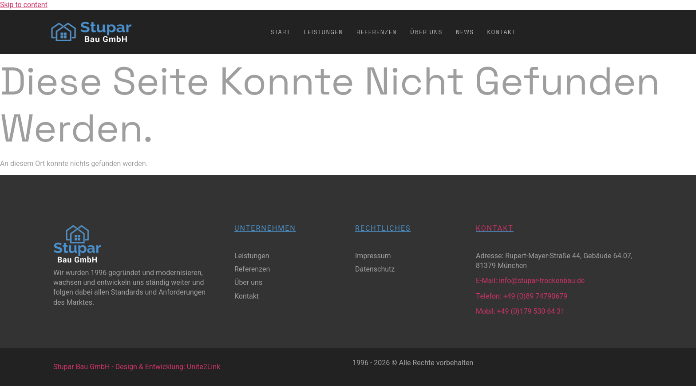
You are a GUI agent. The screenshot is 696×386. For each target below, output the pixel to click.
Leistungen (323, 32)
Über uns (426, 32)
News (465, 32)
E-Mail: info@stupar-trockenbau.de (530, 281)
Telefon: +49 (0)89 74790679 (521, 296)
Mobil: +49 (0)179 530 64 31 (520, 311)
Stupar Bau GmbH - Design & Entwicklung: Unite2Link (136, 367)
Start (281, 32)
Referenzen (376, 32)
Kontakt (501, 32)
